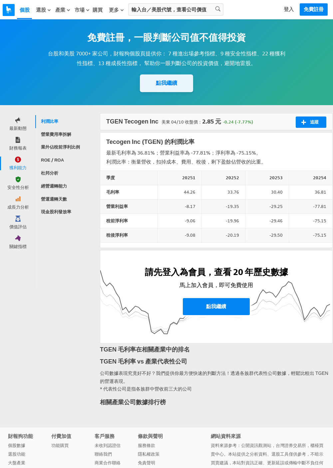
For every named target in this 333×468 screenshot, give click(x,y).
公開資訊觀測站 (256, 445)
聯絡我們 (103, 454)
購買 (98, 10)
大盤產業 (16, 462)
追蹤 (310, 122)
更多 (116, 10)
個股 (25, 10)
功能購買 (60, 445)
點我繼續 (166, 83)
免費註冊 (314, 9)
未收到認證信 (108, 445)
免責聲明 (146, 462)
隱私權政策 (149, 454)
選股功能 (16, 454)
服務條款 (146, 445)
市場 (82, 10)
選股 (43, 10)
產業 (63, 10)
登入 (289, 9)
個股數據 (16, 445)
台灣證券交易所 (291, 445)
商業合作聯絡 (108, 462)
